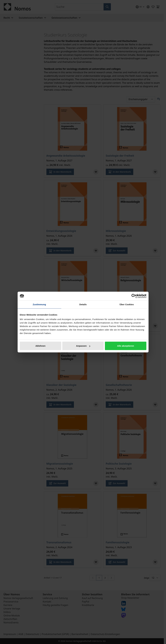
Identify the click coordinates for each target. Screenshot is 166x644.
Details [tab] (83, 304)
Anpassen (83, 346)
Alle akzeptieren (125, 346)
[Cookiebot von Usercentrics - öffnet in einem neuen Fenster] (133, 296)
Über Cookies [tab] (127, 304)
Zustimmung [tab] (39, 304)
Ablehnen (40, 346)
